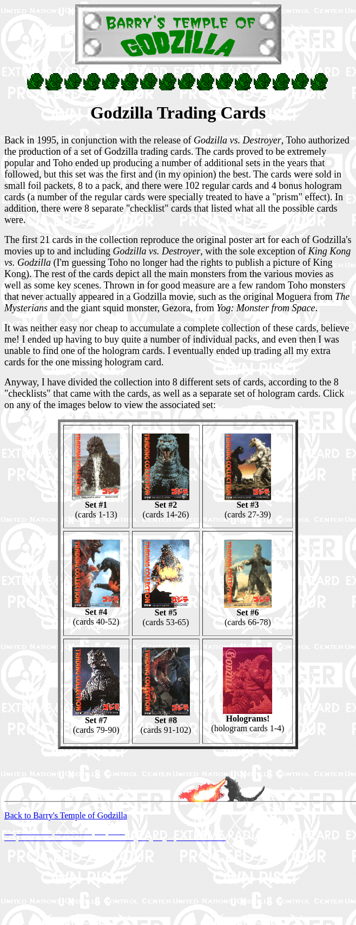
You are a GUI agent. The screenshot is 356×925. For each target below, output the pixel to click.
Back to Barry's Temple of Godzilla (65, 815)
